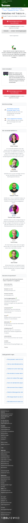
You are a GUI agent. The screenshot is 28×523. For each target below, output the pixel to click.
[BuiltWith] (6, 5)
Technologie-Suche (5, 427)
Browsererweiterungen (6, 502)
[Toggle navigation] (24, 5)
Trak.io (5, 10)
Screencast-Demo (5, 472)
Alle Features (4, 467)
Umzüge (3, 507)
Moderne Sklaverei (5, 514)
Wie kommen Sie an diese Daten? (16, 387)
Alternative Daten (5, 461)
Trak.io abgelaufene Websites (14, 118)
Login (2, 447)
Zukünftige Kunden (5, 457)
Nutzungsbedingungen (6, 509)
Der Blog (3, 486)
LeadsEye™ (3, 439)
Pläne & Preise (4, 442)
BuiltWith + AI (4, 500)
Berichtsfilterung (5, 463)
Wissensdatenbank (5, 477)
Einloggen (3, 1)
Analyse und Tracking (16, 8)
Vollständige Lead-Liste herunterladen (14, 22)
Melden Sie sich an (5, 444)
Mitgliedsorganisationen (6, 492)
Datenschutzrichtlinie (6, 512)
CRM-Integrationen (5, 504)
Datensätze (3, 498)
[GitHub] (16, 518)
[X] (2, 518)
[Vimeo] (14, 518)
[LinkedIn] (4, 518)
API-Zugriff (3, 497)
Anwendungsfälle (5, 470)
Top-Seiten (3, 437)
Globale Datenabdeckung (7, 465)
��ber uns (3, 488)
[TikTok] (9, 518)
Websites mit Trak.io (13, 10)
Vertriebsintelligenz (5, 456)
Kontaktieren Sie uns (5, 490)
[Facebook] (7, 518)
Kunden (2, 483)
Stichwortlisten (4, 433)
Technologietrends (5, 429)
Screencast (3, 481)
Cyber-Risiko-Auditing (6, 459)
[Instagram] (18, 518)
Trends (7, 8)
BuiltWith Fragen (5, 435)
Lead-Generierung (5, 452)
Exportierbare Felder (5, 479)
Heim (3, 8)
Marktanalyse (4, 454)
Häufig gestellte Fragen (6, 484)
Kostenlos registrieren (6, 1)
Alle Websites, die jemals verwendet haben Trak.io (13, 109)
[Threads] (11, 518)
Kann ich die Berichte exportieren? (16, 383)
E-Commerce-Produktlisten (7, 431)
